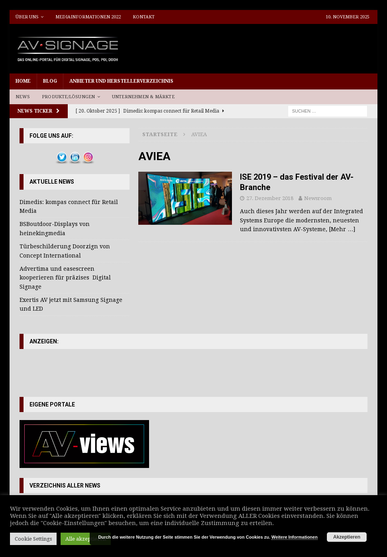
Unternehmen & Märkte (143, 96)
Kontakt (144, 17)
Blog (50, 81)
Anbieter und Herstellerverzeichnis (121, 81)
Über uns (27, 17)
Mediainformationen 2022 (88, 17)
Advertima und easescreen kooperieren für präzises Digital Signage (65, 278)
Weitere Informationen (294, 537)
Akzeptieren (346, 537)
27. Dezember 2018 (269, 198)
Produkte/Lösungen (68, 96)
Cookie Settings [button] (33, 539)
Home (23, 81)
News (23, 96)
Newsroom (318, 198)
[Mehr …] (342, 229)
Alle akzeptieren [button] (85, 539)
